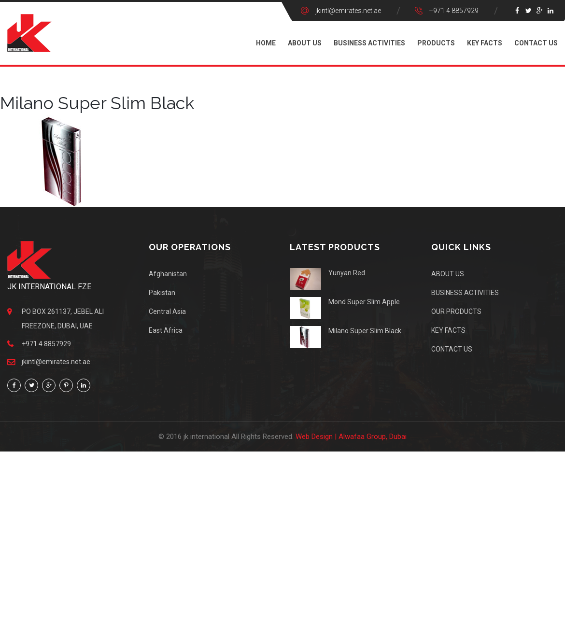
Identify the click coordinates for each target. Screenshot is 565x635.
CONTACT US (536, 43)
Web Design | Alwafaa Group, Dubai (351, 436)
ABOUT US (305, 43)
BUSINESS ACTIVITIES (369, 43)
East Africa (166, 330)
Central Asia (167, 311)
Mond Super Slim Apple (364, 302)
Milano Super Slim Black (364, 331)
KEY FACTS (484, 43)
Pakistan (162, 292)
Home (266, 43)
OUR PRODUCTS (456, 311)
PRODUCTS (436, 43)
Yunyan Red (346, 273)
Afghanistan (168, 274)
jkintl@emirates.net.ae (348, 10)
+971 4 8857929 (454, 10)
